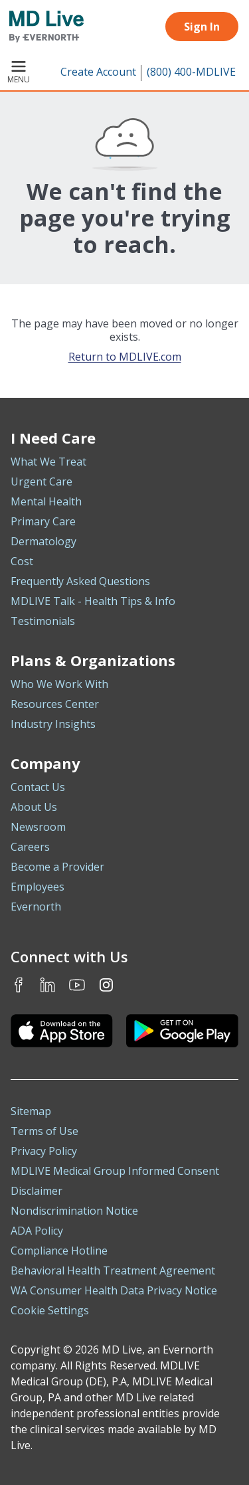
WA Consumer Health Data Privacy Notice (114, 1290)
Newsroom (38, 827)
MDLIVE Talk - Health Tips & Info (93, 601)
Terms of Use (44, 1131)
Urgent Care (41, 481)
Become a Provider (57, 866)
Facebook (19, 985)
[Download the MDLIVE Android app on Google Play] (182, 1030)
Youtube (77, 985)
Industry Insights (53, 724)
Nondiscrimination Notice (74, 1210)
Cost (22, 561)
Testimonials (43, 621)
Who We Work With (59, 684)
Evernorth (36, 906)
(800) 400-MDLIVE (191, 71)
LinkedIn (48, 985)
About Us (34, 807)
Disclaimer (36, 1190)
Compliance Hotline (59, 1250)
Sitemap (31, 1111)
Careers (30, 846)
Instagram (106, 985)
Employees (37, 886)
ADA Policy (37, 1230)
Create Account (98, 71)
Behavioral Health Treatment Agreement (113, 1270)
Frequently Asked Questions (80, 581)
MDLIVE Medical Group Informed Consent (115, 1171)
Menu (18, 73)
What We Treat (48, 461)
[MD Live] (42, 27)
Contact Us (38, 787)
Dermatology (43, 541)
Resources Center (55, 704)
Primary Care (43, 521)
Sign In (202, 26)
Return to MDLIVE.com (124, 356)
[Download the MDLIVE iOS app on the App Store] (62, 1030)
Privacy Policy (44, 1151)
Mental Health (46, 501)
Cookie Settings (50, 1310)
